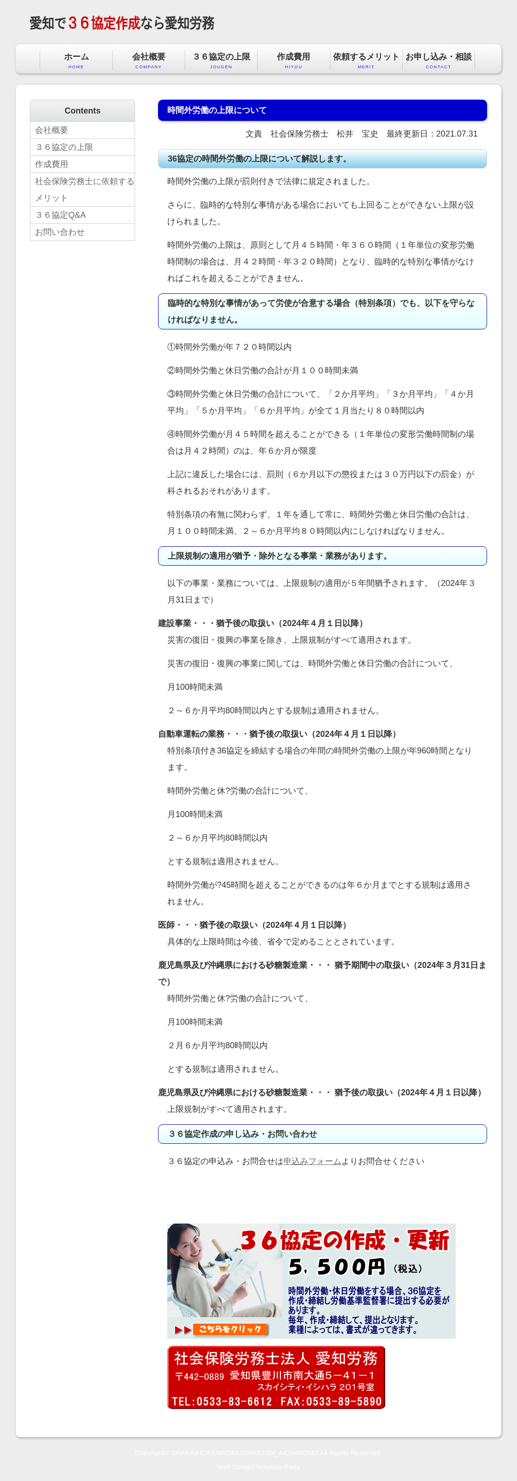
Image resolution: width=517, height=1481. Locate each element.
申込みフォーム (312, 1161)
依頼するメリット (366, 61)
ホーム (76, 61)
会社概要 (149, 61)
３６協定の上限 (221, 61)
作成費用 (293, 61)
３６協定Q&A (60, 215)
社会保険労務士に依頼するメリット (85, 190)
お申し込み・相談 (439, 61)
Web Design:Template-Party (258, 1467)
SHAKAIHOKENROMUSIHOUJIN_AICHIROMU (244, 1453)
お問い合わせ (60, 232)
